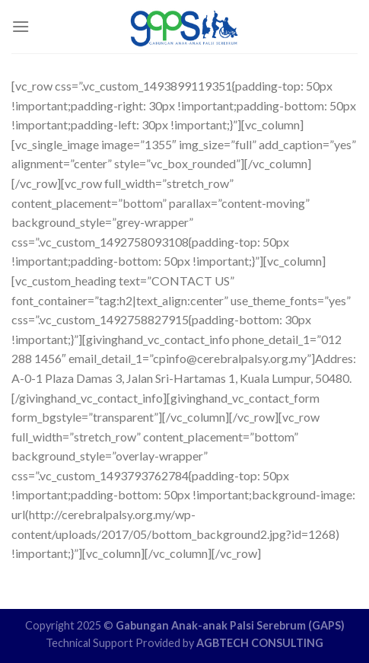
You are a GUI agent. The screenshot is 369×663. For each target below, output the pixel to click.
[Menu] (20, 26)
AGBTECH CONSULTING (259, 642)
